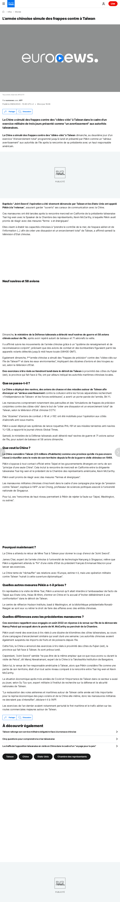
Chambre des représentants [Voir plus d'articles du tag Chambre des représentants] (72, 756)
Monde (18, 12)
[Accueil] (3, 12)
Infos (10, 12)
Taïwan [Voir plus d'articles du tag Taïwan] (10, 756)
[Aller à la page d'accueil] (11, 3)
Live (113, 3)
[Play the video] (60, 58)
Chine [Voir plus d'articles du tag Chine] (26, 756)
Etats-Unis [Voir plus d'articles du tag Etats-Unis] (43, 756)
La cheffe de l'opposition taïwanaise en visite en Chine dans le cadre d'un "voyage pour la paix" (49, 746)
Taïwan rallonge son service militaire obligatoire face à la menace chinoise (39, 731)
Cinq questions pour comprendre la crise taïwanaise (28, 739)
